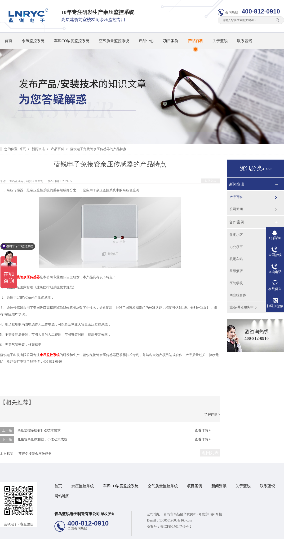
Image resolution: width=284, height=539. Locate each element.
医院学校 (236, 283)
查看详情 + (203, 430)
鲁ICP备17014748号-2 (175, 526)
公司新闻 (236, 209)
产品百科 (195, 41)
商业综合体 (238, 295)
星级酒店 (236, 271)
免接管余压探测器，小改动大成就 (42, 439)
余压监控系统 (33, 41)
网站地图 (62, 496)
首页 (8, 41)
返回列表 (210, 181)
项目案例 (170, 41)
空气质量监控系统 (114, 41)
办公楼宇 (236, 247)
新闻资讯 (39, 149)
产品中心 (146, 41)
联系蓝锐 (244, 41)
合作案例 (236, 222)
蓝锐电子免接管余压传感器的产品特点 (98, 149)
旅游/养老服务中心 (243, 307)
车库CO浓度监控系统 (71, 41)
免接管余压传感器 (26, 277)
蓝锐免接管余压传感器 (35, 454)
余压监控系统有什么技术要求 (39, 430)
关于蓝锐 (220, 41)
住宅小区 (236, 235)
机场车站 (236, 259)
